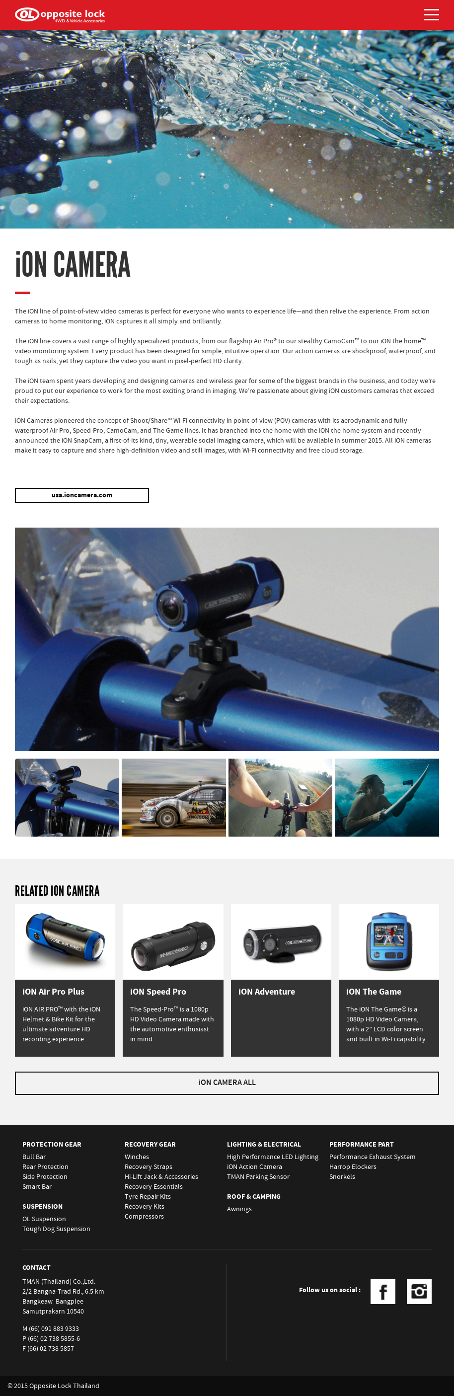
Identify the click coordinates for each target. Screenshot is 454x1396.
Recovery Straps (148, 1167)
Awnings (239, 1209)
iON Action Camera (254, 1167)
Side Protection (45, 1176)
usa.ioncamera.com (82, 495)
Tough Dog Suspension (56, 1229)
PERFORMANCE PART (361, 1145)
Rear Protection (45, 1167)
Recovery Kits (144, 1206)
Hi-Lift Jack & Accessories (161, 1176)
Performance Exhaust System (372, 1157)
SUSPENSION (42, 1207)
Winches (137, 1157)
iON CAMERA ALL (227, 1083)
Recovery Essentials (154, 1186)
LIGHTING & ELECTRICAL (264, 1145)
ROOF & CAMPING (254, 1197)
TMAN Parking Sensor (258, 1176)
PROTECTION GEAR (51, 1145)
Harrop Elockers (353, 1167)
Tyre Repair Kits (148, 1196)
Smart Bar (37, 1186)
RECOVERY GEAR (150, 1145)
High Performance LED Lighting (272, 1157)
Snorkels (342, 1176)
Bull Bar (34, 1157)
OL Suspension (44, 1219)
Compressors (144, 1216)
